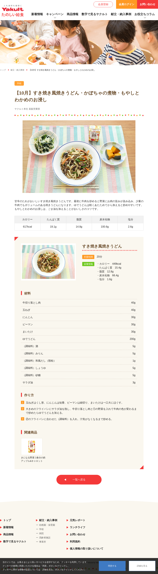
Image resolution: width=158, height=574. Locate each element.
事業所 (42, 541)
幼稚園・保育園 (47, 525)
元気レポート (77, 520)
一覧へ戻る (79, 479)
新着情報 (37, 14)
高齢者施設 (44, 537)
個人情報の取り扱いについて (86, 548)
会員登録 (103, 4)
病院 (41, 533)
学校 (41, 529)
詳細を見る (142, 566)
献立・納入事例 (121, 14)
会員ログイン (126, 4)
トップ (7, 520)
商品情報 (72, 14)
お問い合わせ (147, 4)
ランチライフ (77, 527)
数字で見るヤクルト (95, 14)
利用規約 (75, 541)
